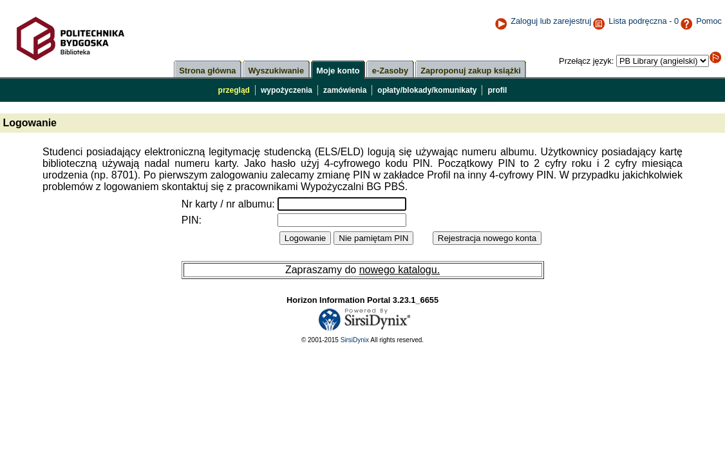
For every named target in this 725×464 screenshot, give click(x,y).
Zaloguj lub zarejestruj (542, 21)
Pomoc (701, 21)
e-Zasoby (390, 70)
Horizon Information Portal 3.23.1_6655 (362, 300)
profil (497, 90)
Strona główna (207, 70)
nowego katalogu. (399, 269)
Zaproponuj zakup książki (470, 70)
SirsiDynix (355, 339)
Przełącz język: (587, 61)
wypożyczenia (286, 90)
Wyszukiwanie (277, 70)
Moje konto (338, 70)
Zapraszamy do (322, 269)
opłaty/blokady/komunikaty (426, 90)
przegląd (234, 90)
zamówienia (344, 90)
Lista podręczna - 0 (643, 21)
